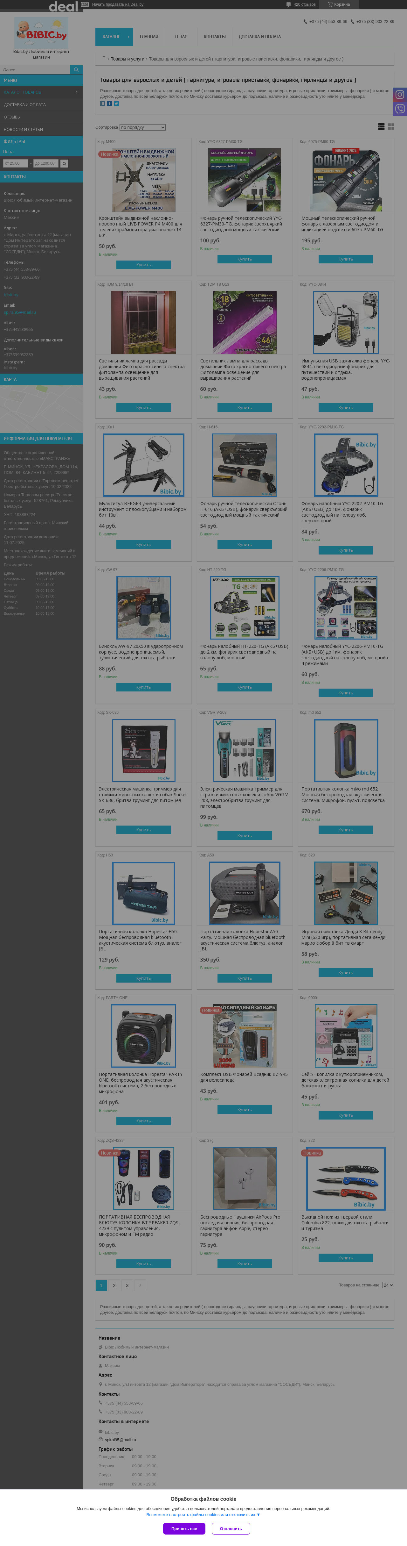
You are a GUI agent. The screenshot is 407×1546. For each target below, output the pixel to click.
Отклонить (231, 1528)
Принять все (184, 1528)
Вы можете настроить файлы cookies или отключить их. (201, 1514)
